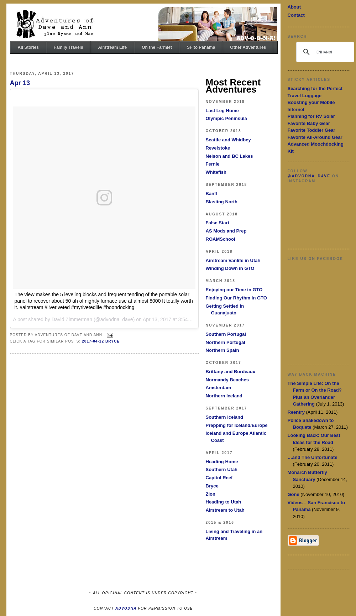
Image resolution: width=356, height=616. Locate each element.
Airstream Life (112, 47)
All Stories (28, 47)
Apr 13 (20, 83)
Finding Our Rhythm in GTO (236, 298)
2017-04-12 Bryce (101, 341)
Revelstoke (218, 148)
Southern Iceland (224, 417)
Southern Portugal (226, 334)
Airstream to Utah (225, 510)
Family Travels (68, 47)
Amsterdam (218, 387)
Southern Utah (222, 469)
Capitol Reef (219, 477)
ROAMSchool (220, 239)
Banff (212, 193)
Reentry (296, 412)
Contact (296, 15)
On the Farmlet (157, 47)
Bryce (212, 486)
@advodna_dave (309, 176)
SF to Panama (201, 47)
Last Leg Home (222, 110)
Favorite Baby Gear (309, 123)
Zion (210, 494)
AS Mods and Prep (226, 231)
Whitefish (216, 172)
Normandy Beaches (227, 379)
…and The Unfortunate (312, 457)
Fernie (213, 164)
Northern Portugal (225, 342)
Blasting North (222, 201)
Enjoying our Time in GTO (234, 289)
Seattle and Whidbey (228, 139)
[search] (324, 52)
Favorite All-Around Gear (315, 137)
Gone (293, 494)
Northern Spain (222, 350)
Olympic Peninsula (226, 118)
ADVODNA (126, 608)
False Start (217, 222)
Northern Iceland (224, 395)
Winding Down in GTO (230, 268)
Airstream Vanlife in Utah (233, 260)
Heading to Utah (223, 502)
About (294, 7)
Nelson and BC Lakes (229, 156)
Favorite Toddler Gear (311, 130)
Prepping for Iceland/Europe (237, 425)
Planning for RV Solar (311, 116)
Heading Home (222, 461)
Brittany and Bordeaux (230, 371)
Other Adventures (248, 47)
